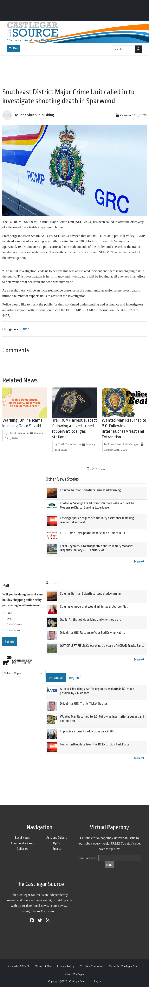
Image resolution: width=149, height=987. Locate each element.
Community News (22, 843)
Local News (22, 838)
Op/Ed (57, 843)
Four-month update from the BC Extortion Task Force (94, 744)
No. (9, 618)
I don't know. (15, 624)
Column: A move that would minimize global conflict (94, 606)
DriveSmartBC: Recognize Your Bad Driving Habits (92, 632)
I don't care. (14, 630)
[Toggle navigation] (13, 48)
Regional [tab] (75, 678)
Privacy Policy (65, 966)
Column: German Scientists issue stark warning (90, 490)
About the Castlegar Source (124, 966)
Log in (97, 981)
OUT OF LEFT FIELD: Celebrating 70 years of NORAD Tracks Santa (102, 646)
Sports (57, 849)
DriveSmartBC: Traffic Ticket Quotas (83, 703)
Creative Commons (91, 966)
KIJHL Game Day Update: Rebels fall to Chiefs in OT (92, 533)
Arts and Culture (56, 838)
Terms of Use (43, 966)
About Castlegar (74, 974)
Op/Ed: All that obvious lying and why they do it (90, 619)
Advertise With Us (19, 966)
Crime (25, 329)
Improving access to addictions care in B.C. (87, 731)
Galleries (22, 849)
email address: (88, 858)
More (139, 561)
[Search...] (123, 49)
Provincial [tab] (56, 678)
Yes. (9, 612)
